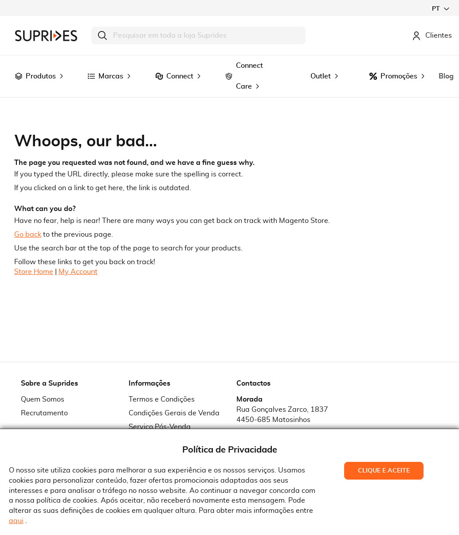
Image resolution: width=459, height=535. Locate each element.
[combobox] (198, 35)
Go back (27, 234)
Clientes (432, 35)
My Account (78, 271)
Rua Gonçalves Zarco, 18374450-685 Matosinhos (282, 414)
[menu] (229, 76)
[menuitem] (18, 76)
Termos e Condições (162, 399)
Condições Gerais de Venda (174, 413)
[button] (440, 9)
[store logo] (46, 35)
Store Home (33, 271)
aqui (16, 520)
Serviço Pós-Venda (160, 426)
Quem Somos (42, 399)
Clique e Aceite (384, 471)
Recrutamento (44, 413)
